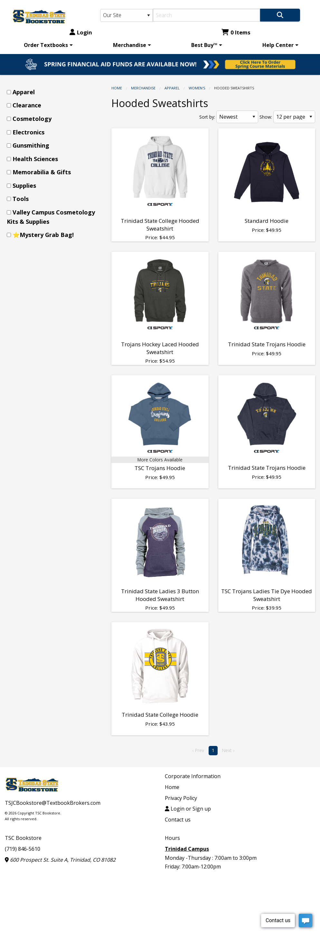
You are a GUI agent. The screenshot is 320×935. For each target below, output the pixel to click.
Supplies (24, 185)
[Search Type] (126, 15)
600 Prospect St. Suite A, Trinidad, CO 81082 (60, 859)
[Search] (206, 15)
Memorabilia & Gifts (42, 172)
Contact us (178, 819)
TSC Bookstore (23, 837)
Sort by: (207, 117)
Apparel (172, 88)
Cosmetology (32, 119)
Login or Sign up (188, 808)
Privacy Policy (181, 798)
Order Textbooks (46, 45)
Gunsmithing (31, 145)
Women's (197, 88)
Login (81, 32)
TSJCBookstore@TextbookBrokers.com (52, 802)
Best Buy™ (204, 45)
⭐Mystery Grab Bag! (43, 235)
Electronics (28, 132)
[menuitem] (47, 45)
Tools (21, 199)
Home (116, 88)
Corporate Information (193, 776)
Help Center (278, 45)
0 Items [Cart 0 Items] (235, 32)
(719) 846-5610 (22, 848)
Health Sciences (35, 159)
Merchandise (129, 45)
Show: (265, 117)
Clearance (27, 105)
